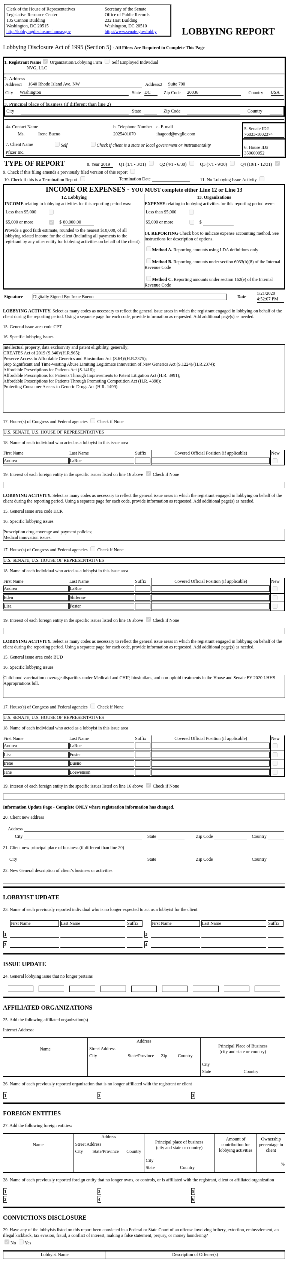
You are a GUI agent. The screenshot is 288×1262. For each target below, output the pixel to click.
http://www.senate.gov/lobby (131, 31)
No (10, 1242)
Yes (25, 1242)
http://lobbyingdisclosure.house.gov (38, 31)
